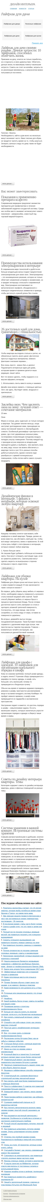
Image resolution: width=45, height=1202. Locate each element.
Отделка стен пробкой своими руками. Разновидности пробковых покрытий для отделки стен (21, 1139)
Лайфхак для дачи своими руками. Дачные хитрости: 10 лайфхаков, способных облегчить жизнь (21, 52)
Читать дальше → (7, 183)
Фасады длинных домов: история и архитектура (24, 1161)
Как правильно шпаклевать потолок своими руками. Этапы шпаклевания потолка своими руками (20, 1131)
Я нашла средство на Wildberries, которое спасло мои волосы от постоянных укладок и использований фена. (20, 1166)
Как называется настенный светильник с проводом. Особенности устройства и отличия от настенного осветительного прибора (21, 1118)
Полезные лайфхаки (33, 24)
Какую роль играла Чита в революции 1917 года (24, 969)
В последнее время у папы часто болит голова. (22, 924)
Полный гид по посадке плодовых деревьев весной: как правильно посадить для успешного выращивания (21, 934)
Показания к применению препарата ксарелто (18, 198)
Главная (13, 8)
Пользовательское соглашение (17, 1193)
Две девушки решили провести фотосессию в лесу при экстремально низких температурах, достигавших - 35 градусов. (21, 918)
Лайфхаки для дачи (11, 36)
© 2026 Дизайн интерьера (10, 1190)
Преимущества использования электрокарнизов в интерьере (21, 264)
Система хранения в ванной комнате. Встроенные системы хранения (21, 830)
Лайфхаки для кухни (33, 36)
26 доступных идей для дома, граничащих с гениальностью (21, 330)
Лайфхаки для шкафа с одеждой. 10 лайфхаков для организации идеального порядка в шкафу (19, 666)
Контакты (5, 1193)
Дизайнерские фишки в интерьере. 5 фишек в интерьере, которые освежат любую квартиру (20, 500)
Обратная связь (7, 1199)
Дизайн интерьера (22, 4)
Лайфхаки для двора (12, 24)
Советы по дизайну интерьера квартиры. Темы (21, 780)
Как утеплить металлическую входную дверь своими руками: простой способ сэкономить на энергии (21, 1110)
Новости (22, 8)
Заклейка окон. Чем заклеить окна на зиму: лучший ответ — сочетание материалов (22, 407)
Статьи (31, 8)
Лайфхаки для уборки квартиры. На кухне (16, 577)
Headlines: (8, 998)
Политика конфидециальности (11, 1196)
